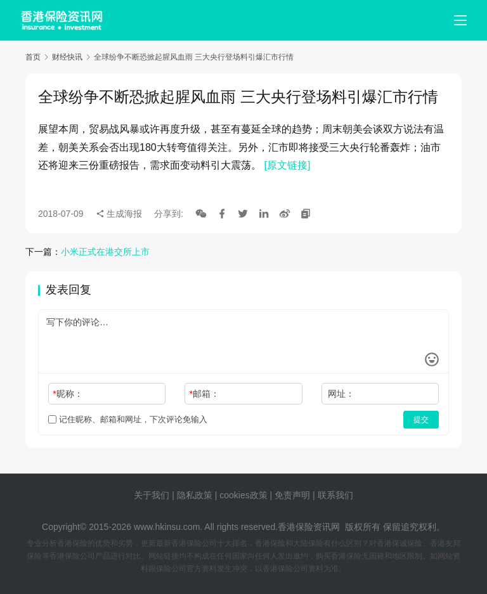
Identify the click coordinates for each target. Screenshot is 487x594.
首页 (33, 57)
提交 (421, 419)
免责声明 (294, 495)
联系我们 (335, 495)
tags (226, 511)
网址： (341, 394)
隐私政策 (194, 495)
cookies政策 (243, 495)
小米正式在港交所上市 (105, 252)
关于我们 (151, 495)
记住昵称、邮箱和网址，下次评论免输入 (127, 419)
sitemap (253, 511)
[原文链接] (287, 165)
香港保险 (295, 527)
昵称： (67, 394)
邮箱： (204, 394)
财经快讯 (67, 57)
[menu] (460, 20)
